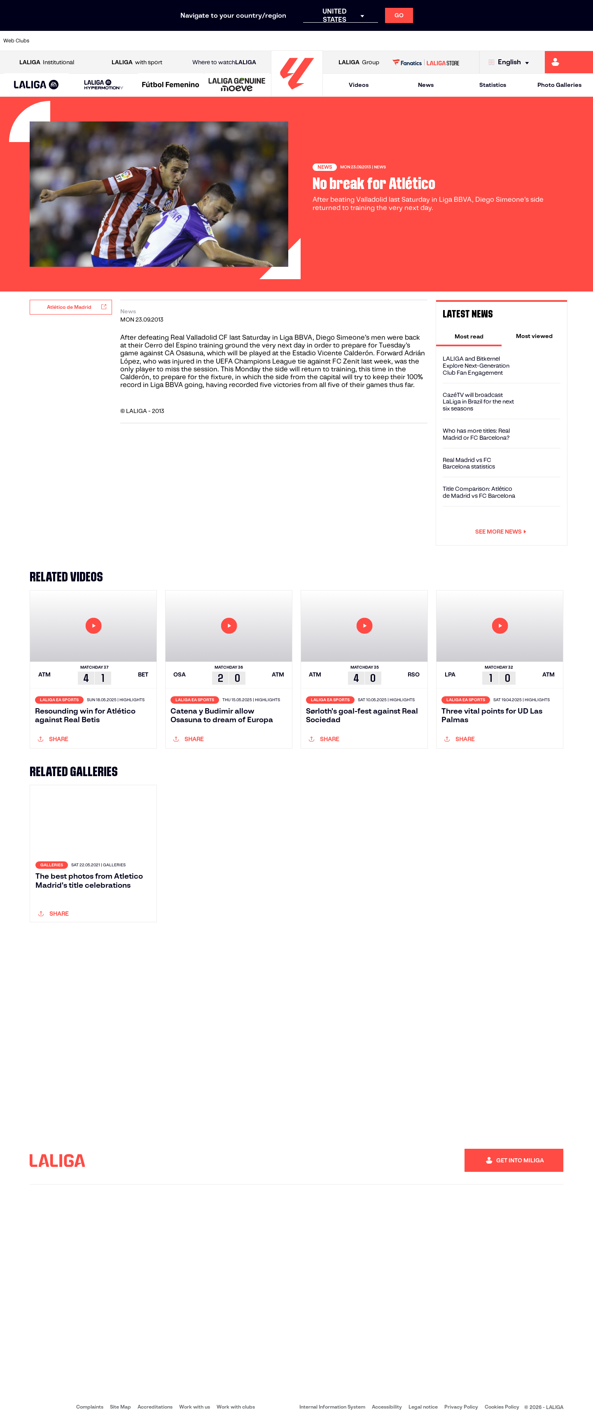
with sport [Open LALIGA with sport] (137, 62)
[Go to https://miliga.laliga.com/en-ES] (569, 62)
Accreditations (155, 1406)
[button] (36, 85)
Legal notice (423, 1406)
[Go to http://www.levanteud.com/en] (275, 41)
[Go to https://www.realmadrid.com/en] (443, 41)
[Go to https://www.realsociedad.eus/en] (499, 41)
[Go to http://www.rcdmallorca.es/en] (387, 41)
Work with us (194, 1406)
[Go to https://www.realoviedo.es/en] (471, 41)
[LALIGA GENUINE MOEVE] (237, 85)
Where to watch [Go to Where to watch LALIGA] (224, 62)
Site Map (120, 1406)
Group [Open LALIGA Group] (359, 62)
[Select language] (511, 62)
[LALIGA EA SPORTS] (36, 85)
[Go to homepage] (296, 92)
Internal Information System (332, 1406)
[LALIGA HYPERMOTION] (103, 85)
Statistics (492, 85)
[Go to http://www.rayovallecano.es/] (303, 41)
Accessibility (387, 1406)
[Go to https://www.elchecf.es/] (163, 41)
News (426, 85)
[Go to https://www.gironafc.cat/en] (247, 41)
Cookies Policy (502, 1406)
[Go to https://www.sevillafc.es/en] (527, 41)
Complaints (89, 1406)
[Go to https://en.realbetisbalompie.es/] (415, 41)
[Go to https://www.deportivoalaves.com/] (135, 41)
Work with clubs (236, 1406)
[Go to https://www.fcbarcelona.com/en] (191, 41)
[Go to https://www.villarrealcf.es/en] (583, 41)
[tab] (469, 336)
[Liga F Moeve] (171, 85)
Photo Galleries (559, 85)
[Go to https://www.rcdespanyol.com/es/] (359, 41)
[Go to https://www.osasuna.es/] (107, 41)
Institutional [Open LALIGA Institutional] (46, 62)
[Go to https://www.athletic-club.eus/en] (51, 41)
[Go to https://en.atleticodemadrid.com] (79, 41)
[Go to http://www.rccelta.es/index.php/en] (331, 41)
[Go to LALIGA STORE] (426, 62)
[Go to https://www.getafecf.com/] (219, 41)
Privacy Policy (461, 1406)
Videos (359, 85)
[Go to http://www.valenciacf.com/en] (555, 41)
